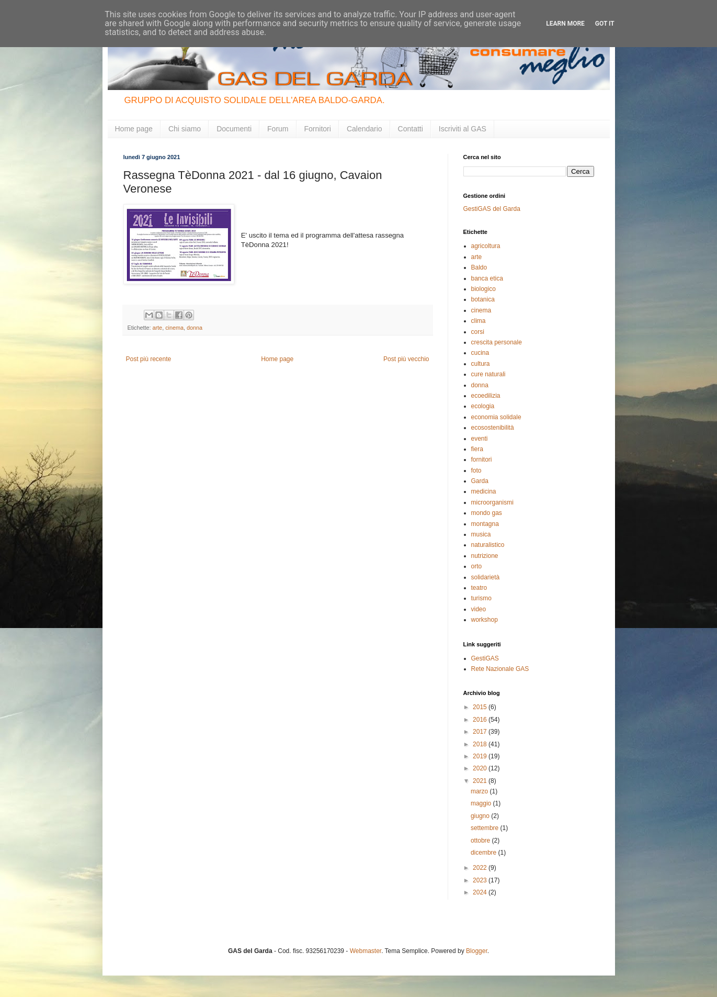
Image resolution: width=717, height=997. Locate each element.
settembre (485, 828)
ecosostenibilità (492, 427)
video (478, 609)
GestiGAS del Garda (491, 208)
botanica (483, 299)
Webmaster (365, 951)
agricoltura (485, 246)
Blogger (476, 951)
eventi (479, 438)
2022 (480, 867)
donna (194, 327)
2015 (480, 707)
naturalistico (488, 544)
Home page (134, 129)
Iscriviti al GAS (462, 129)
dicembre (484, 852)
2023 (480, 880)
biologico (483, 289)
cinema (174, 327)
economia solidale (496, 417)
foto (476, 470)
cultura (480, 363)
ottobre (481, 840)
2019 (480, 756)
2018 (480, 744)
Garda (479, 481)
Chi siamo (184, 129)
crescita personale (496, 342)
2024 (480, 892)
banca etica (487, 278)
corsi (477, 331)
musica (481, 534)
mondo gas (486, 513)
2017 (480, 731)
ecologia (483, 406)
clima (478, 320)
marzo (480, 791)
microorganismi (492, 502)
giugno (481, 816)
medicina (483, 491)
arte (158, 327)
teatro (479, 587)
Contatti (410, 129)
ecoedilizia (485, 395)
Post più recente (149, 359)
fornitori (481, 459)
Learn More (565, 23)
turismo (481, 598)
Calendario (364, 129)
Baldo (479, 267)
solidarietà (485, 577)
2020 (480, 768)
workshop (484, 619)
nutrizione (484, 555)
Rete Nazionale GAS (500, 669)
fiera (477, 449)
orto (476, 566)
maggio (482, 803)
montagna (485, 524)
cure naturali (488, 374)
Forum (277, 129)
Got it (604, 23)
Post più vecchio (406, 359)
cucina (480, 352)
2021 (480, 781)
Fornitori (317, 129)
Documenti (234, 129)
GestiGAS (485, 658)
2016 (480, 719)
